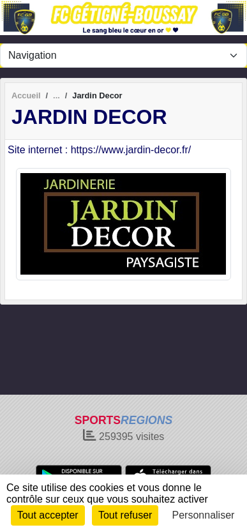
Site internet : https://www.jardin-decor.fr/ (99, 149)
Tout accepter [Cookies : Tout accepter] (48, 515)
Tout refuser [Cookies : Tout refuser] (125, 515)
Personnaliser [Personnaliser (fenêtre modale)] (203, 515)
